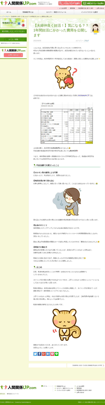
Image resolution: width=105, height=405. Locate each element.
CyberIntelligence (26, 402)
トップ (2, 16)
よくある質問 (63, 8)
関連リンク (81, 402)
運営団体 (72, 8)
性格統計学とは (28, 12)
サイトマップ (101, 402)
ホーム (8, 12)
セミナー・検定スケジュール (56, 12)
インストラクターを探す (89, 12)
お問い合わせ (100, 8)
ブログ (7, 16)
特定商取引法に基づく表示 (85, 8)
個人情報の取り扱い (91, 402)
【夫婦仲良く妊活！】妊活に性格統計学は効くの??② (87, 365)
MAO (95, 34)
